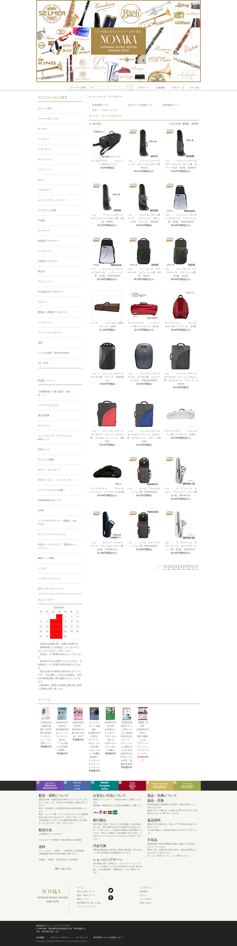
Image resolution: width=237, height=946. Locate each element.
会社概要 (40, 937)
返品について (83, 899)
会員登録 (158, 88)
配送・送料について (86, 895)
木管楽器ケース (100, 105)
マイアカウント (146, 888)
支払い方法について (86, 891)
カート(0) (192, 88)
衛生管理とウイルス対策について (108, 937)
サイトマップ (82, 937)
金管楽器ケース (171, 105)
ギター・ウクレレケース (105, 110)
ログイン (174, 88)
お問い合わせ (145, 903)
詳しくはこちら (63, 868)
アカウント (141, 88)
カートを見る (145, 899)
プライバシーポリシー (87, 906)
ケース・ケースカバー (110, 96)
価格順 (185, 123)
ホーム (92, 96)
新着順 (194, 123)
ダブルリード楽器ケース (140, 105)
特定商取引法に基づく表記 (89, 903)
